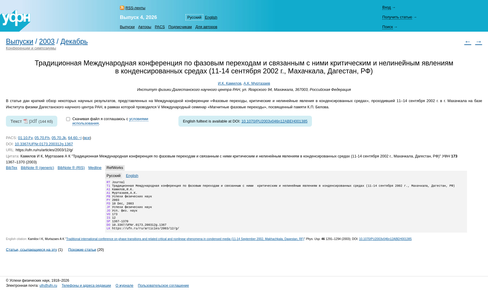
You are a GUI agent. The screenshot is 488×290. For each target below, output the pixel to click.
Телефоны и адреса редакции (86, 285)
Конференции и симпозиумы (31, 48)
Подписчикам (180, 27)
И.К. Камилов (229, 83)
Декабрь (74, 41)
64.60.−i (75, 138)
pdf (33, 121)
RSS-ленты (135, 8)
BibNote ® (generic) (37, 167)
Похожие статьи (82, 257)
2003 (47, 41)
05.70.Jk (59, 138)
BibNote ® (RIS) (71, 167)
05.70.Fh (42, 138)
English (211, 17)
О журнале (124, 285)
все (87, 138)
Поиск (387, 27)
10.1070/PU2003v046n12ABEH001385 (274, 121)
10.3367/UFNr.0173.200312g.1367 (44, 144)
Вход (386, 7)
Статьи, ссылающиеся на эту (31, 257)
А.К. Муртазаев (256, 83)
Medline (95, 167)
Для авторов (206, 27)
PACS (160, 27)
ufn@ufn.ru (48, 285)
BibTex (11, 167)
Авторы (144, 27)
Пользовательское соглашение (163, 285)
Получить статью (397, 17)
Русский (194, 17)
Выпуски (127, 27)
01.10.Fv (25, 138)
